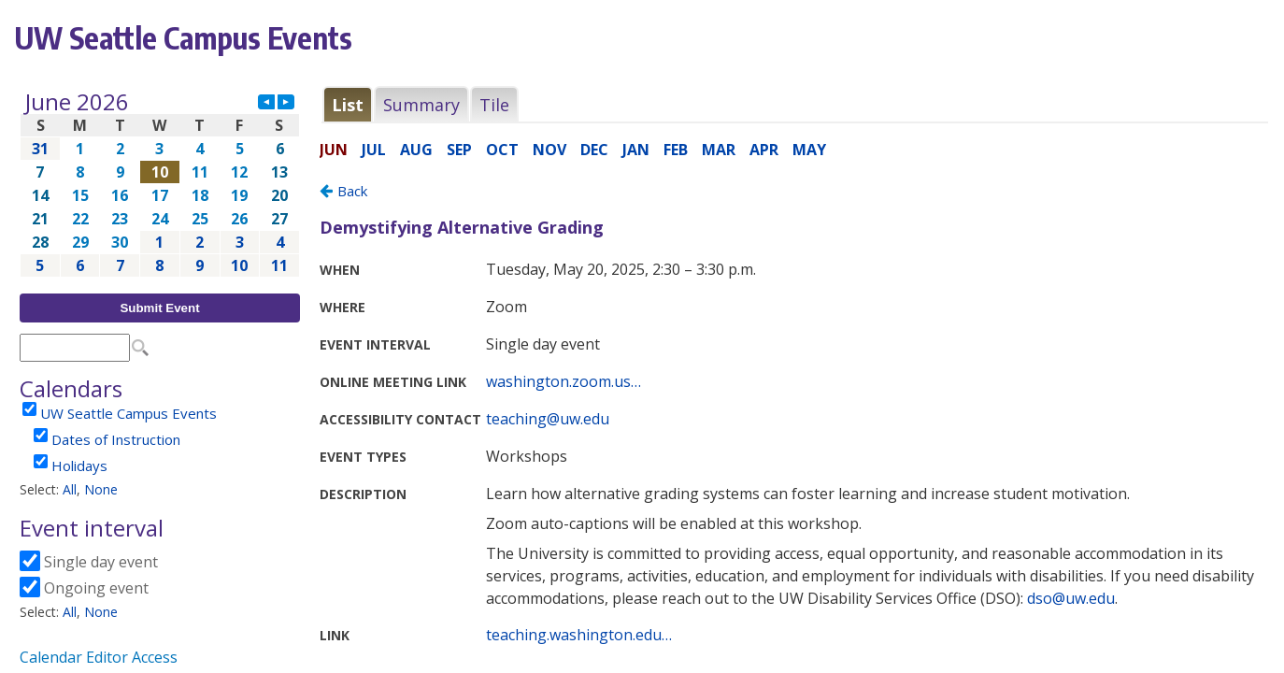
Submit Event (159, 308)
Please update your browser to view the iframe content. (160, 184)
